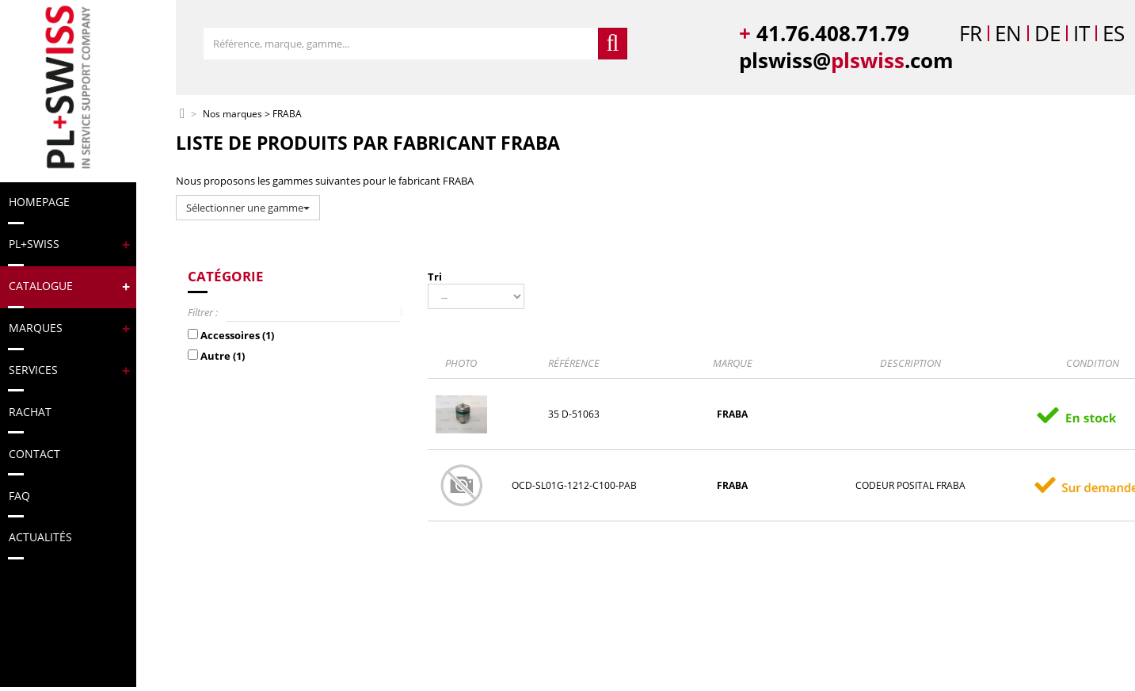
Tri (435, 276)
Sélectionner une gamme (248, 207)
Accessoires (237, 335)
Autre (222, 356)
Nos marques (232, 114)
